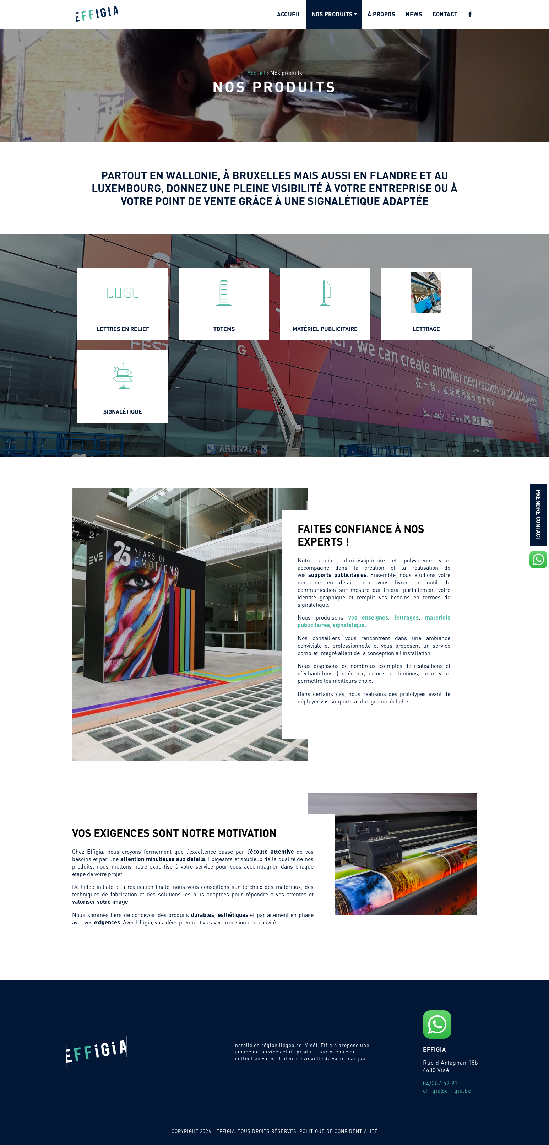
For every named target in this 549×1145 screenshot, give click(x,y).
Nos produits (332, 14)
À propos (381, 14)
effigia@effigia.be (447, 1090)
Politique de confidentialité (338, 1131)
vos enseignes (368, 617)
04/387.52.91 (440, 1083)
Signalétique (122, 411)
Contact (445, 14)
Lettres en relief (123, 329)
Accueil (289, 14)
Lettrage (426, 329)
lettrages (407, 617)
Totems (224, 329)
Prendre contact (538, 515)
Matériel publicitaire (325, 329)
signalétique (349, 624)
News (414, 14)
